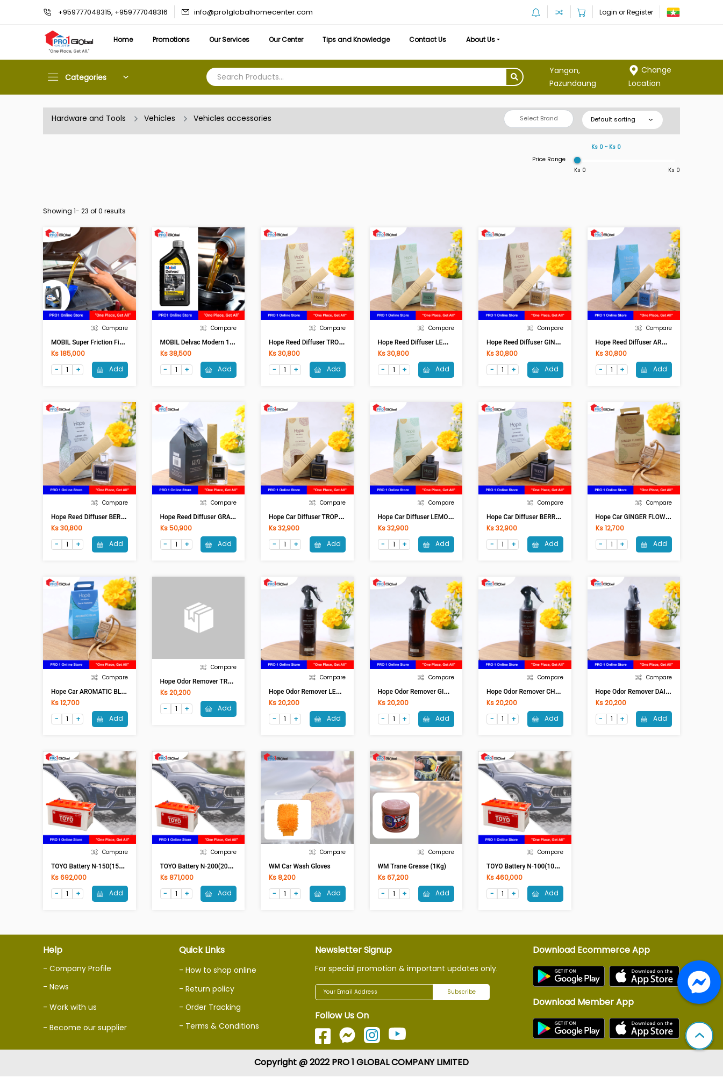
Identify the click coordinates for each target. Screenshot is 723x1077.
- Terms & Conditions (219, 1026)
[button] (699, 1037)
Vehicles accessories (232, 118)
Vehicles (159, 118)
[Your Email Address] (374, 993)
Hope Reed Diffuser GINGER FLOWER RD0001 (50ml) (562, 342)
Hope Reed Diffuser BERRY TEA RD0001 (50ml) (119, 517)
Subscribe (461, 993)
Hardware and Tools (89, 118)
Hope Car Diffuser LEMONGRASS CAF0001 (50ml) (450, 517)
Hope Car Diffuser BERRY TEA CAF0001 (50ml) (553, 517)
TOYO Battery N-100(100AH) (527, 867)
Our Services (232, 39)
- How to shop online (217, 971)
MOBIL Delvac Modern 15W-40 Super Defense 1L (230, 342)
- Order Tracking (210, 1007)
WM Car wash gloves (300, 867)
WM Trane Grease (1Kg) (412, 867)
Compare (109, 328)
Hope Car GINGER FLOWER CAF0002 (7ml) (657, 517)
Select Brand (539, 118)
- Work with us (70, 1007)
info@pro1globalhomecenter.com (253, 12)
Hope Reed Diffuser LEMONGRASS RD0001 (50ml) (450, 342)
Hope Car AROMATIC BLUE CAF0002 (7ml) (112, 692)
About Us (488, 39)
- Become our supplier (85, 1027)
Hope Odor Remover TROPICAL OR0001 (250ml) (229, 682)
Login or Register (626, 12)
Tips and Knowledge (361, 39)
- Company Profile (77, 969)
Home (123, 39)
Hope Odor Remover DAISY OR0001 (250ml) (659, 692)
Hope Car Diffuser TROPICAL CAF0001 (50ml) (335, 517)
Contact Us (434, 39)
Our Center (290, 39)
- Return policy (206, 989)
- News (56, 987)
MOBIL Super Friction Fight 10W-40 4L (106, 342)
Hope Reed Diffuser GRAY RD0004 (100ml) (221, 517)
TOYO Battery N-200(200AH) (201, 867)
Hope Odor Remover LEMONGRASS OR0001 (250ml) (344, 692)
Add (110, 369)
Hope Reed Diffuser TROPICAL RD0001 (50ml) (335, 342)
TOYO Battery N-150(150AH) (92, 867)
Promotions (172, 39)
